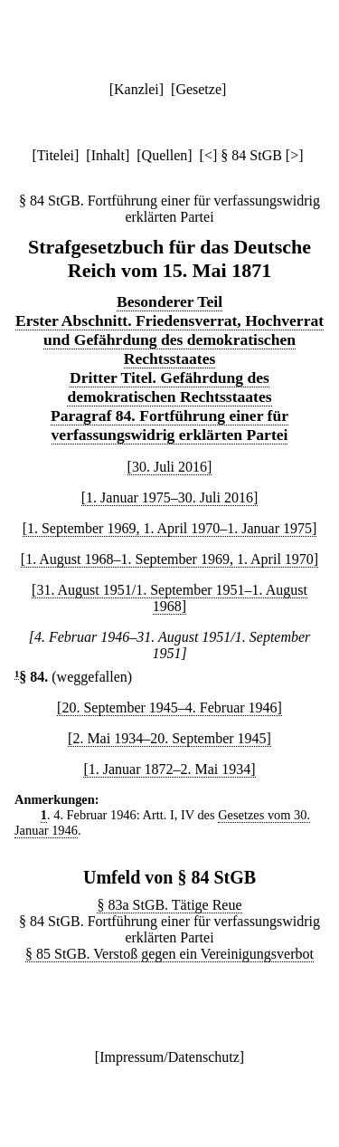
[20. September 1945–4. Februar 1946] (169, 707)
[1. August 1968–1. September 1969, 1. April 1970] (169, 559)
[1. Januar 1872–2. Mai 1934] (169, 769)
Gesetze (198, 89)
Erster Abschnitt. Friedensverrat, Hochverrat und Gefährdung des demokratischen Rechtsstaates (169, 339)
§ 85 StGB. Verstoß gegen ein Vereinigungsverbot (169, 953)
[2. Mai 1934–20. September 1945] (169, 738)
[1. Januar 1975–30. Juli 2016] (170, 497)
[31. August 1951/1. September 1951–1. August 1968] (169, 598)
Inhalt (108, 155)
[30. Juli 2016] (169, 466)
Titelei (55, 155)
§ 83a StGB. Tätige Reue (169, 905)
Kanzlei (136, 89)
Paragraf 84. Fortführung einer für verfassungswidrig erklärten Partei (169, 425)
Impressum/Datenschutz (169, 1057)
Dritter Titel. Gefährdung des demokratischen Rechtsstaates (169, 387)
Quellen (165, 155)
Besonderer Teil (169, 301)
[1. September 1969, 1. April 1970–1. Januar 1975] (170, 528)
